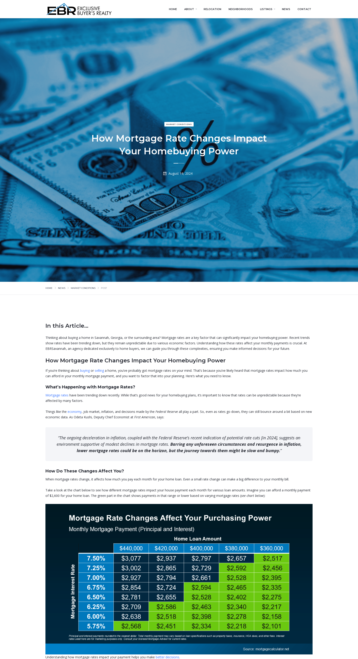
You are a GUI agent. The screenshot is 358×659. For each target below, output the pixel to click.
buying (85, 370)
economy (75, 411)
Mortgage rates (56, 395)
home (173, 9)
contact (304, 9)
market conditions (179, 124)
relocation (212, 9)
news (286, 9)
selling (99, 370)
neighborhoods (241, 9)
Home (49, 288)
